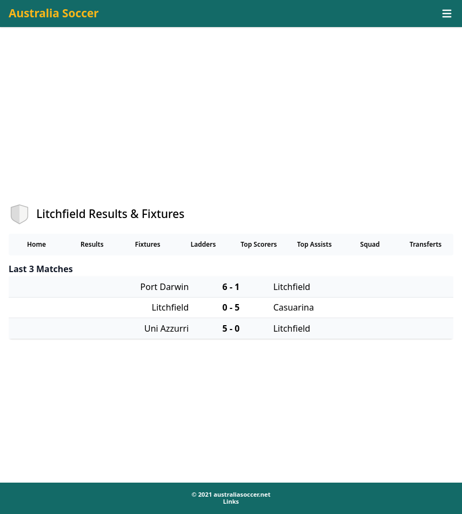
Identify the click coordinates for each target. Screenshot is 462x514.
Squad (370, 244)
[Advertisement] (231, 125)
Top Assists (314, 244)
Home (36, 244)
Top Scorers (258, 244)
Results (92, 244)
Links (231, 501)
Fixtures (147, 244)
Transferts (425, 244)
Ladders (203, 244)
